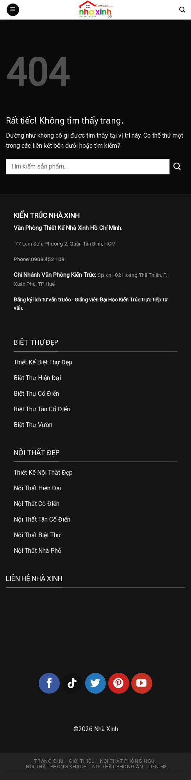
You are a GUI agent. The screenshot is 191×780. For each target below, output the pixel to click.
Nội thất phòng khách (56, 766)
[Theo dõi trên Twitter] (95, 683)
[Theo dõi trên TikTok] (72, 683)
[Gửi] (177, 166)
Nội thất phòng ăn (117, 766)
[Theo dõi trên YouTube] (141, 683)
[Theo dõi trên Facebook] (49, 683)
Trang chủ (49, 761)
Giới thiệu (82, 761)
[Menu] (13, 10)
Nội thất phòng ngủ (127, 761)
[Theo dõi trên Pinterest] (118, 683)
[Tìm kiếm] (182, 9)
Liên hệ (157, 766)
